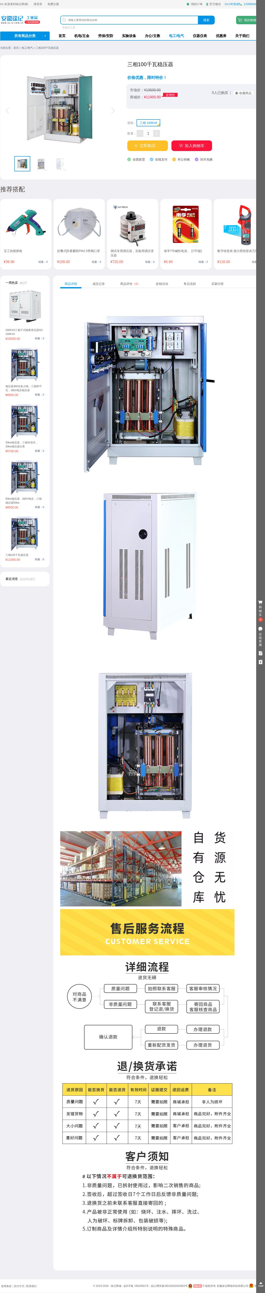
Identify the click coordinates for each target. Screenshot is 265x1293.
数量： (132, 133)
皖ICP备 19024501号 (136, 1285)
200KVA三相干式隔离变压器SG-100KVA (24, 332)
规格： (132, 123)
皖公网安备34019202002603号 (169, 1285)
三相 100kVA (148, 123)
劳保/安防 (105, 36)
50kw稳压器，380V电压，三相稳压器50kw (24, 500)
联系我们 (31, 1286)
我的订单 (197, 4)
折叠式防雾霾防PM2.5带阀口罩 (78, 251)
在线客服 (260, 639)
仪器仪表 (200, 36)
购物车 (260, 611)
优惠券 (221, 36)
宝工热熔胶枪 (13, 251)
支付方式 (19, 1286)
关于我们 (242, 36)
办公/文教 (152, 36)
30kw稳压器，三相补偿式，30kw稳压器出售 (22, 444)
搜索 (206, 20)
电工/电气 (176, 36)
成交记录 (98, 284)
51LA (197, 1285)
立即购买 (148, 146)
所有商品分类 (25, 36)
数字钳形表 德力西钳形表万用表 (239, 251)
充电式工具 (68, 27)
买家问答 (217, 284)
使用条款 (6, 1286)
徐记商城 (21, 4)
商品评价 (130, 284)
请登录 (38, 4)
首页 (62, 36)
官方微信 (215, 4)
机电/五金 (81, 36)
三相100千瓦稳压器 (17, 555)
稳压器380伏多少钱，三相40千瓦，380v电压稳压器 (24, 388)
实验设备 (129, 36)
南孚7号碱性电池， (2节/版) (183, 251)
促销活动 (162, 284)
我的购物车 (251, 20)
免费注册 (53, 4)
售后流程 (190, 284)
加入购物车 (195, 146)
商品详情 (71, 284)
